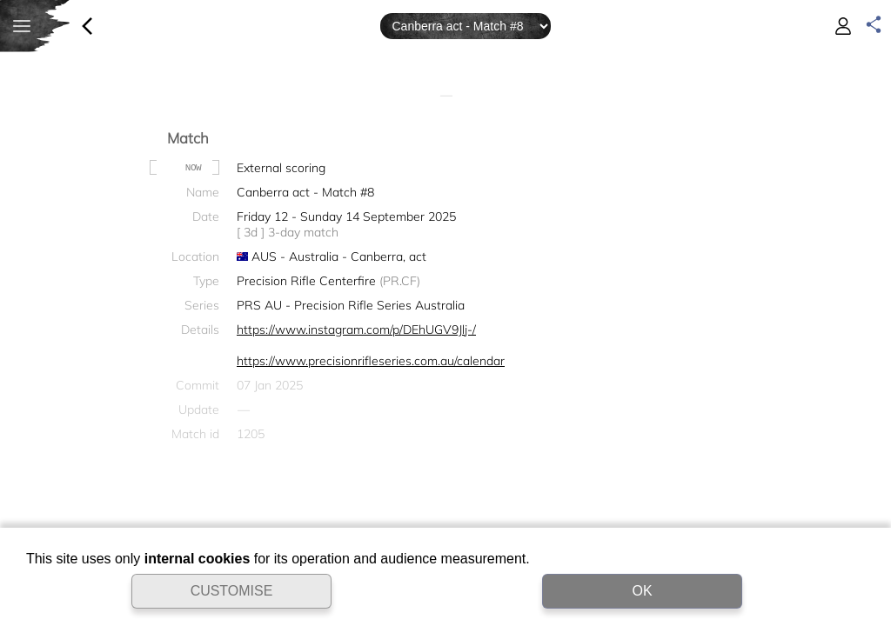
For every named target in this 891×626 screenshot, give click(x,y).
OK (642, 590)
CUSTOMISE (232, 590)
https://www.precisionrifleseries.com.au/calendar (371, 361)
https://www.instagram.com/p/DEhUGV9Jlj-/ (356, 329)
